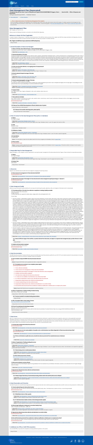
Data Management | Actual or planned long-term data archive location (31, 391)
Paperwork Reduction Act (62, 437)
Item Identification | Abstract (23, 63)
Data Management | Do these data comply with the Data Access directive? (32, 327)
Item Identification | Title (22, 52)
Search (22, 6)
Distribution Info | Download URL (26, 358)
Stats (28, 6)
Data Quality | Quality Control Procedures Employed (28, 249)
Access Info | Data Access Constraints (27, 339)
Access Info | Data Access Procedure (25, 367)
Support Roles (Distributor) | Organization (26, 345)
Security (55, 437)
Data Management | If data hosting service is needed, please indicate (33, 352)
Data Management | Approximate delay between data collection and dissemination (34, 373)
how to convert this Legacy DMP (74, 23)
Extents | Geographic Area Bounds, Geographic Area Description (30, 86)
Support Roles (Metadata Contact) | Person (26, 121)
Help (32, 6)
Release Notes (38, 437)
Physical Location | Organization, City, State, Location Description (30, 408)
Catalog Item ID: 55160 (16, 8)
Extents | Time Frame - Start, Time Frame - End (27, 76)
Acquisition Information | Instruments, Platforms (27, 102)
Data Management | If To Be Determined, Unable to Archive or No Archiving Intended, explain (38, 401)
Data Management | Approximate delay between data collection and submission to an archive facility (37, 415)
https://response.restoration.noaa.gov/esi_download (23, 356)
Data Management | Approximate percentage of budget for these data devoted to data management (37, 182)
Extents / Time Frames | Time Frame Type (26, 69)
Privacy (51, 437)
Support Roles (58, 139)
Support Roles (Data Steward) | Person (25, 157)
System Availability (45, 437)
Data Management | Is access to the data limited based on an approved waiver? (35, 333)
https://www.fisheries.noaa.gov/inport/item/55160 (20, 301)
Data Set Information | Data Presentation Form (27, 94)
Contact (33, 437)
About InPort (28, 437)
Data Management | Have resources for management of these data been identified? (34, 176)
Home (11, 8)
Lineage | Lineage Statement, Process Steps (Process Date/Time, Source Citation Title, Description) (37, 236)
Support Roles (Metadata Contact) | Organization (27, 132)
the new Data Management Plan (57, 23)
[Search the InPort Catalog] (71, 2)
